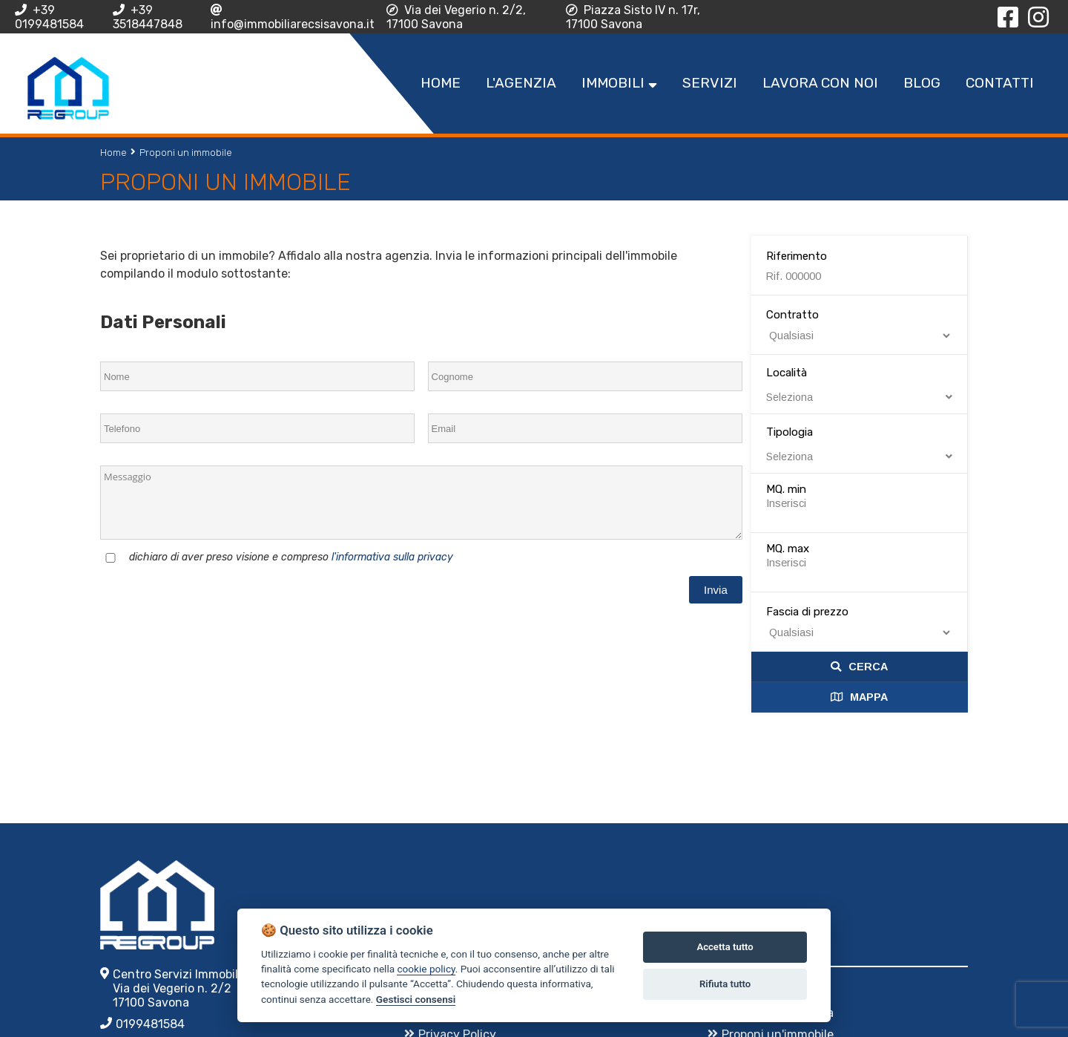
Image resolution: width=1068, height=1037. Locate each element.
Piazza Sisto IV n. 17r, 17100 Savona (633, 17)
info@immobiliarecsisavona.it (293, 17)
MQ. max (787, 548)
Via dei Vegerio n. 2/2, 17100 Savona (456, 17)
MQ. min (786, 489)
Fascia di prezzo (807, 611)
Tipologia (859, 443)
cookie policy (426, 969)
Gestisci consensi (415, 999)
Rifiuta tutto (725, 983)
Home (113, 152)
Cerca (859, 667)
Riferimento (796, 256)
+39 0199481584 (49, 17)
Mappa (859, 697)
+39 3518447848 (147, 17)
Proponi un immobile (185, 152)
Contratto (792, 314)
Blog (921, 82)
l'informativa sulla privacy (392, 558)
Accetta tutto (724, 946)
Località (859, 384)
